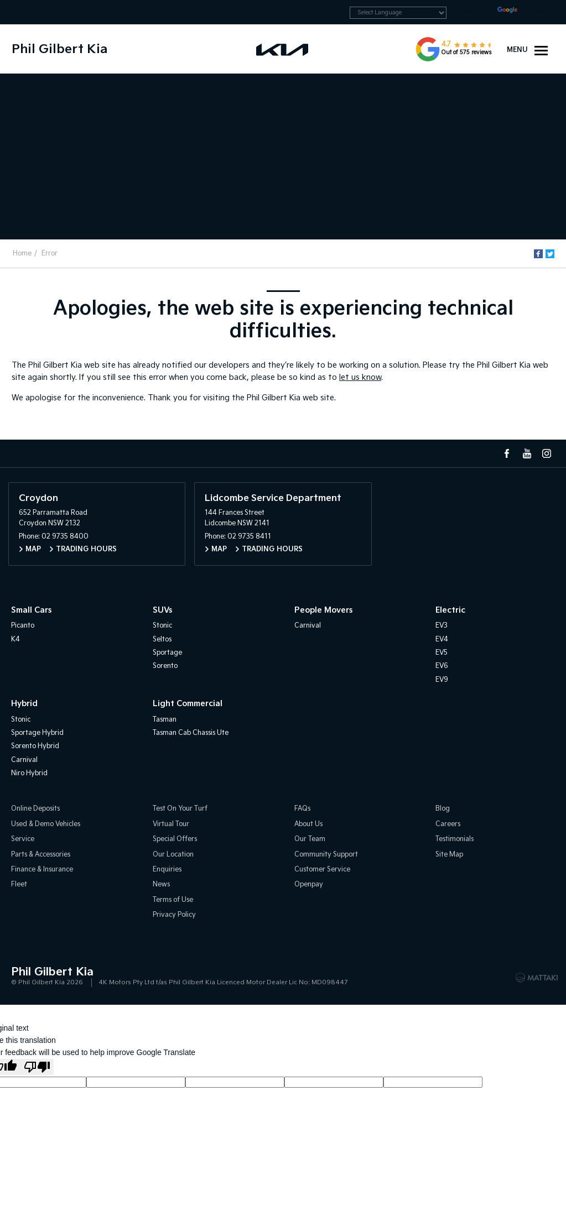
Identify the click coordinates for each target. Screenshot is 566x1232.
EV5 (441, 653)
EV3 (441, 626)
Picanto (22, 626)
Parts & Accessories (40, 854)
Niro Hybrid (29, 773)
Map (33, 549)
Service (22, 839)
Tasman (164, 720)
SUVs (162, 610)
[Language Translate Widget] (398, 13)
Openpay (308, 885)
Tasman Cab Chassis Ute (191, 733)
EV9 (441, 680)
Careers (447, 824)
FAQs (302, 809)
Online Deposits (35, 809)
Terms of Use (173, 900)
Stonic (162, 626)
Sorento (165, 666)
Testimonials (454, 839)
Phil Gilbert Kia (59, 49)
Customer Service (322, 869)
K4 (15, 639)
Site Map (449, 854)
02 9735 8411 (249, 537)
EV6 (441, 666)
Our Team (309, 839)
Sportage (167, 653)
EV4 (441, 639)
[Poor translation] (37, 1067)
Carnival (307, 626)
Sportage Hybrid (37, 733)
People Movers (323, 610)
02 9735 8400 (65, 537)
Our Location (173, 854)
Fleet (19, 885)
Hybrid (24, 703)
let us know (360, 377)
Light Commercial (187, 703)
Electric (450, 610)
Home (22, 253)
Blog (442, 809)
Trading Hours (86, 549)
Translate (526, 12)
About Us (308, 824)
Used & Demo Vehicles (45, 824)
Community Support (326, 854)
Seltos (162, 639)
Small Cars (31, 610)
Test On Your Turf (180, 809)
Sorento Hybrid (35, 746)
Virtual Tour (171, 824)
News (161, 885)
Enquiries (167, 869)
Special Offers (175, 839)
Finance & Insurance (42, 869)
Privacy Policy (174, 915)
